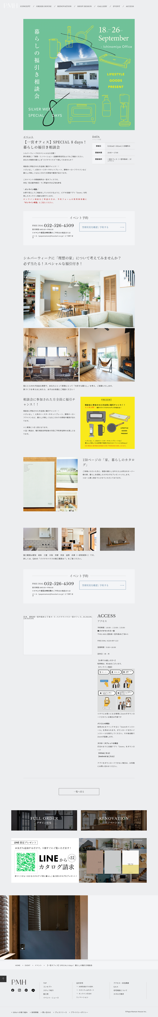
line (33, 990)
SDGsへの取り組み (20, 1012)
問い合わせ (46, 1012)
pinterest (26, 990)
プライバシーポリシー (79, 1012)
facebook (12, 990)
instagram (19, 990)
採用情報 (35, 1012)
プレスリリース (61, 1012)
